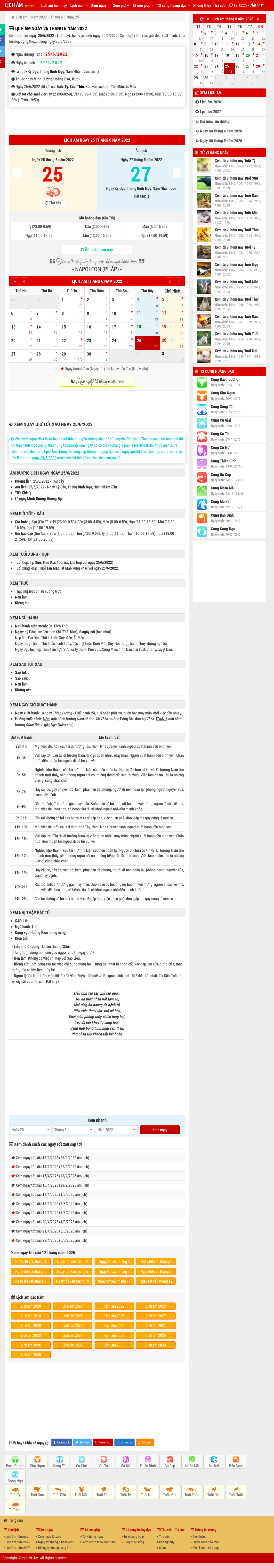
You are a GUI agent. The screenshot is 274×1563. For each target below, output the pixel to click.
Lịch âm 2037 (73, 1344)
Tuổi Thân (192, 1494)
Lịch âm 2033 (73, 1335)
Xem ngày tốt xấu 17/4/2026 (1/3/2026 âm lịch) (51, 1194)
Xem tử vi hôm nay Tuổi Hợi (236, 350)
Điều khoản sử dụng (205, 1547)
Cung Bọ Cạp (221, 474)
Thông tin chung (203, 1529)
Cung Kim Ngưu (223, 393)
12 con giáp (143, 5)
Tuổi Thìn (104, 1494)
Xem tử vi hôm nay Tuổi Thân (237, 299)
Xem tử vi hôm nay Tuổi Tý (235, 160)
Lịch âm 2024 (31, 1315)
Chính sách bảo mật (205, 1542)
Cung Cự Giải (221, 420)
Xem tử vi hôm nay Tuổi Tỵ (235, 247)
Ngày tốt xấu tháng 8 (155, 1271)
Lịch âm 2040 (31, 1354)
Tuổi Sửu (37, 1494)
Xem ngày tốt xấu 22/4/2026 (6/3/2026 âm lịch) (51, 1240)
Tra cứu (221, 5)
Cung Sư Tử (220, 433)
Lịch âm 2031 (156, 1325)
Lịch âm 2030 (114, 1325)
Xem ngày (100, 5)
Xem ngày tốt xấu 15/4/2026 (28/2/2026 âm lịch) (52, 1175)
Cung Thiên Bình (223, 461)
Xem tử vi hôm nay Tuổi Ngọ (236, 264)
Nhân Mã (192, 1465)
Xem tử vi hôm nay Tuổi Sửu (236, 178)
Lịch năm (79, 5)
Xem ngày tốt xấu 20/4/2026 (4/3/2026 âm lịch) (51, 1221)
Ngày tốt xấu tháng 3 (114, 1261)
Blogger (145, 1442)
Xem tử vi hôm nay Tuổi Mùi (236, 281)
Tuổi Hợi (15, 1509)
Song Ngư (15, 1480)
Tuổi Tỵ (125, 1494)
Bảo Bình (236, 1465)
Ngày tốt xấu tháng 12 (155, 1281)
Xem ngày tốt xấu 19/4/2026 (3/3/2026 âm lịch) (51, 1212)
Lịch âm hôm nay (54, 5)
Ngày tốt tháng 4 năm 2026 (55, 1542)
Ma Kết (214, 1465)
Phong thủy (202, 5)
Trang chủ (13, 1520)
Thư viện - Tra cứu (171, 1529)
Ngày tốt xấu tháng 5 (30, 1271)
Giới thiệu (198, 1536)
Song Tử (59, 1465)
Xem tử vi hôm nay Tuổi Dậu (236, 316)
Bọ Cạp (170, 1465)
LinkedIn (124, 1442)
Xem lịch (11, 1529)
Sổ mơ (162, 1547)
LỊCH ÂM (19, 5)
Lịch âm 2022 (114, 1306)
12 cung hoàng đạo (173, 5)
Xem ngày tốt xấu (48, 1536)
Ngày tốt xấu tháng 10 (72, 1281)
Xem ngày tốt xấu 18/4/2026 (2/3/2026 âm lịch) (51, 1203)
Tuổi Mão (82, 1494)
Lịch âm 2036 (31, 1344)
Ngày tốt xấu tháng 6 (72, 1271)
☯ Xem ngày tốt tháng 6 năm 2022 (97, 381)
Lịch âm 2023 (156, 1306)
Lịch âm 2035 (156, 1335)
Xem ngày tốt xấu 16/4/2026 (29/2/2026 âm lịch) (52, 1185)
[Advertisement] (97, 120)
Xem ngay (160, 1129)
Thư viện (163, 1536)
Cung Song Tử (222, 406)
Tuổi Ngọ (147, 1494)
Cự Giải (81, 1465)
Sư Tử (103, 1465)
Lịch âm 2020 (31, 1306)
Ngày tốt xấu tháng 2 (72, 1261)
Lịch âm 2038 (114, 1344)
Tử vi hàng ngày (214, 152)
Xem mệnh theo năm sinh (98, 1542)
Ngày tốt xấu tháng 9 (30, 1281)
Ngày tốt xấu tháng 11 (114, 1281)
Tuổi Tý (15, 1494)
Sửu (73, 86)
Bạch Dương (15, 1465)
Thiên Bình (148, 1465)
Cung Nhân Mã (222, 488)
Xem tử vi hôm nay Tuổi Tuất (236, 333)
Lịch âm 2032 (31, 1335)
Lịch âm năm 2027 (17, 1547)
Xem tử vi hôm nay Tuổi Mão (236, 212)
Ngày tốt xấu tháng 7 (114, 1271)
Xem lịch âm (208, 92)
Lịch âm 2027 (156, 1315)
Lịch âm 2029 (73, 1325)
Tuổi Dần (59, 1494)
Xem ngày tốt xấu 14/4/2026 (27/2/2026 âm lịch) (52, 1166)
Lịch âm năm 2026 (17, 1542)
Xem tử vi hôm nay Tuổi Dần (236, 195)
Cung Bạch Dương (224, 379)
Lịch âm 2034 (114, 1335)
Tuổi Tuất (236, 1494)
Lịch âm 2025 (73, 1315)
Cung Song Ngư (223, 528)
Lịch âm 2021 (73, 1306)
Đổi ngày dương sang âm (53, 1547)
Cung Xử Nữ (220, 447)
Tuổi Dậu (213, 1494)
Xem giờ (121, 5)
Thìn (80, 86)
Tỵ (66, 86)
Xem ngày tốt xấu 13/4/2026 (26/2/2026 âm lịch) (52, 1157)
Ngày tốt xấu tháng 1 (30, 1261)
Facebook (62, 1442)
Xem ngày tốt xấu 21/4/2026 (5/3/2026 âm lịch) (51, 1230)
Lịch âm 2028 (31, 1325)
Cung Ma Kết (221, 501)
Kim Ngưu (37, 1465)
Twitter (82, 1442)
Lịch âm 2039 (156, 1344)
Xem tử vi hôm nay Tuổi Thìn (237, 229)
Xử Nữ (125, 1465)
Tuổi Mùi (169, 1494)
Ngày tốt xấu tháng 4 (155, 1261)
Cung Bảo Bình (222, 515)
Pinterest (103, 1442)
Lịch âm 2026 (114, 1315)
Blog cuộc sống (133, 1542)
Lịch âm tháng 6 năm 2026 (232, 18)
